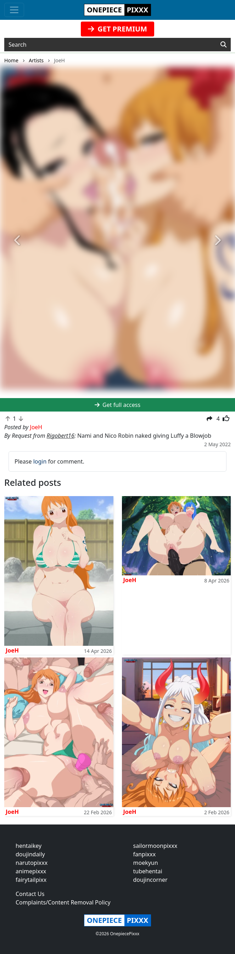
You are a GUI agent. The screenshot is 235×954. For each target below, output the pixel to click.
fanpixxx (144, 854)
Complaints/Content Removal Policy (63, 902)
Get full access (117, 405)
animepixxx (31, 871)
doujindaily (30, 854)
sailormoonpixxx (155, 846)
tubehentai (147, 871)
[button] (17, 240)
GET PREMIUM (117, 29)
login (40, 461)
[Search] (223, 44)
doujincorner (150, 880)
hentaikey (28, 846)
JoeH (12, 650)
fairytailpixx (31, 880)
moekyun (145, 863)
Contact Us (30, 894)
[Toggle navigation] (14, 10)
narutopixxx (31, 863)
